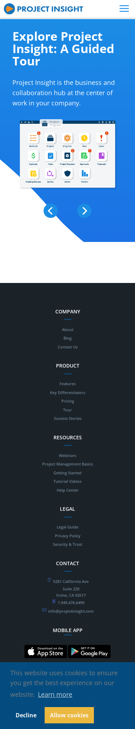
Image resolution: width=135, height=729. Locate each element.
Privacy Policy (67, 535)
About (67, 329)
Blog (67, 338)
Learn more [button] (55, 694)
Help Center (68, 490)
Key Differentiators (67, 392)
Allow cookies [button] (69, 715)
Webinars (67, 455)
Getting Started (67, 472)
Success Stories (67, 418)
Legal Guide (67, 527)
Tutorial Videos (67, 481)
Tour (67, 409)
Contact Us (68, 346)
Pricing (67, 401)
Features (67, 383)
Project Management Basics (67, 464)
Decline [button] (26, 715)
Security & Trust (67, 544)
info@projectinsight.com (71, 611)
